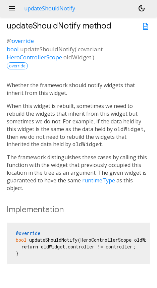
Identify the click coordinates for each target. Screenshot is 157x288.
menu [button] (12, 8)
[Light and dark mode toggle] (141, 8)
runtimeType (98, 180)
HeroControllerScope (34, 57)
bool (13, 49)
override (23, 41)
